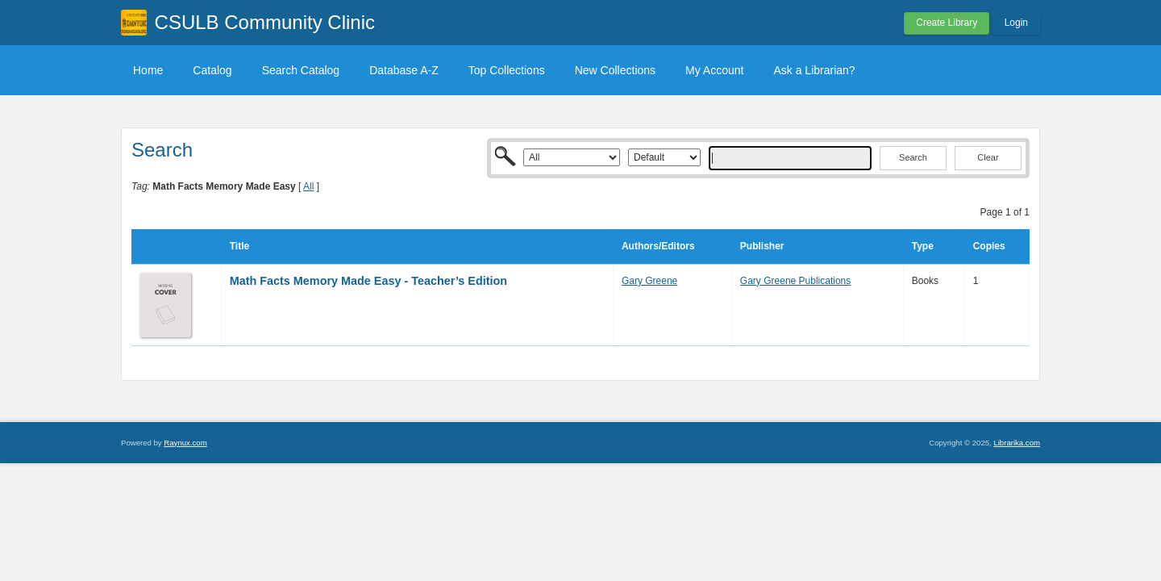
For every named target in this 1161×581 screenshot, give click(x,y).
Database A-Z (404, 70)
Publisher (762, 246)
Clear (987, 157)
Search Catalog (301, 70)
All (308, 186)
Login (1016, 22)
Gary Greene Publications (795, 280)
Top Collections (506, 70)
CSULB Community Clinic (265, 22)
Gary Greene (649, 280)
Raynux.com (185, 442)
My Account (714, 70)
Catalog (212, 70)
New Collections (615, 70)
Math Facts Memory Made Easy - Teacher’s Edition (368, 280)
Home (148, 70)
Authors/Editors (658, 246)
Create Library (946, 22)
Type (923, 246)
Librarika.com (1016, 442)
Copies (989, 246)
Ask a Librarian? (814, 70)
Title (239, 246)
